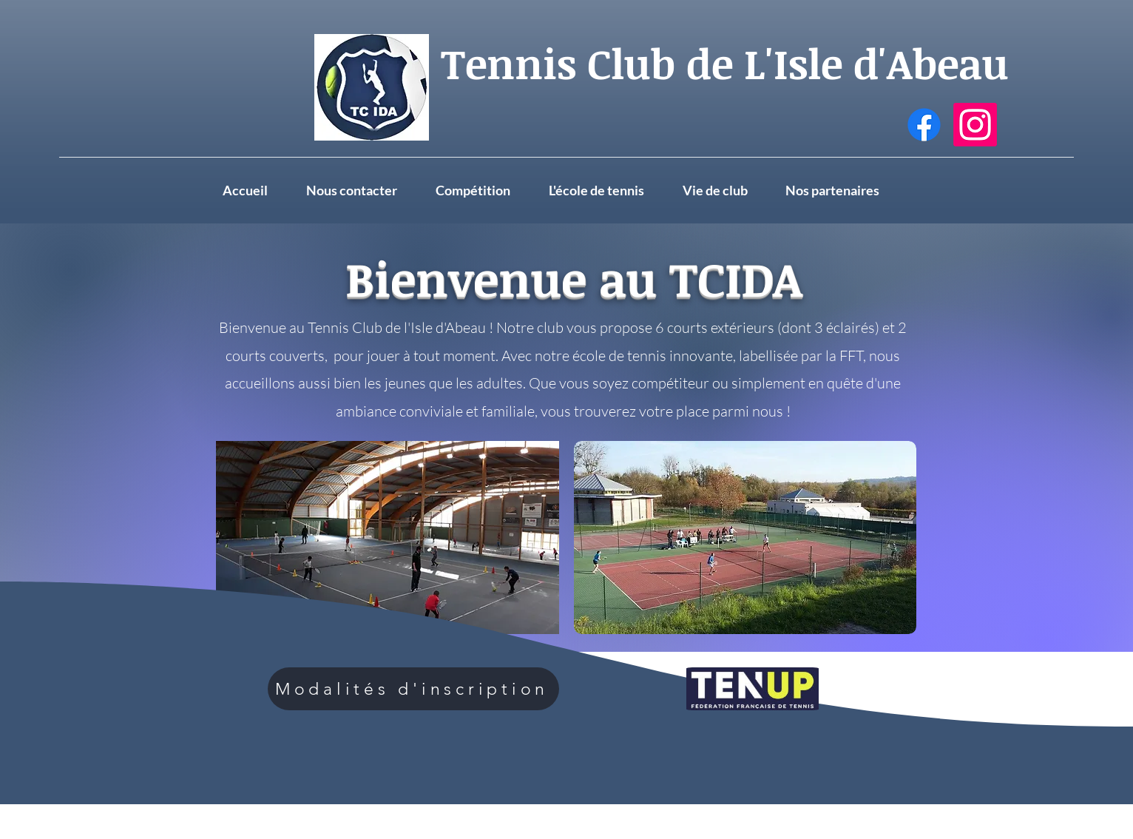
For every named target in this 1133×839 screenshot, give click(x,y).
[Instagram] (975, 124)
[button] (726, 190)
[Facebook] (924, 124)
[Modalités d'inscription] (413, 688)
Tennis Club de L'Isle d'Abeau (725, 63)
